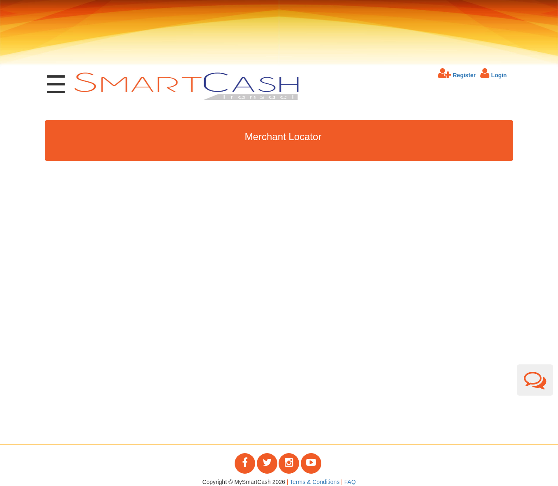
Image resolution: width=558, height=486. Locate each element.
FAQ (350, 482)
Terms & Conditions (314, 482)
